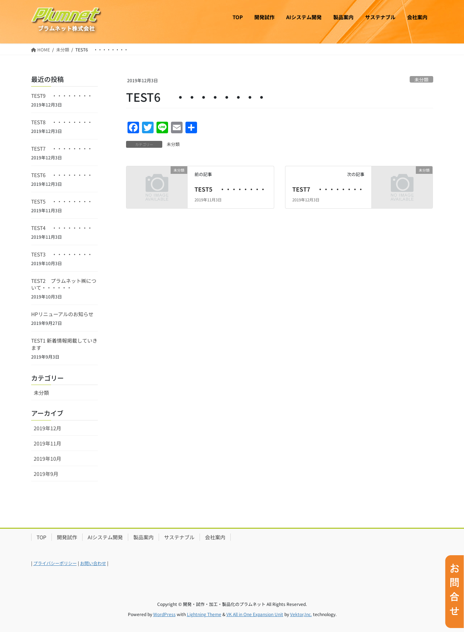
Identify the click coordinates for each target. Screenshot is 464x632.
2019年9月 (46, 473)
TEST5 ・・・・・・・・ (230, 189)
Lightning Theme (204, 614)
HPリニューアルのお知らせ (62, 314)
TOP (41, 537)
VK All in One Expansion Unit (254, 614)
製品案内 (143, 537)
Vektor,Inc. (301, 614)
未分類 (421, 79)
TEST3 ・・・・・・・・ (61, 254)
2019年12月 (47, 428)
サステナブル (179, 537)
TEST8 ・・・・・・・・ (61, 122)
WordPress (164, 614)
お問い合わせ (93, 563)
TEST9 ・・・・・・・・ (61, 95)
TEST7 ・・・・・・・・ (328, 189)
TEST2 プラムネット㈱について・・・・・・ (63, 284)
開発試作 (67, 537)
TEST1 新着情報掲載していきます (64, 344)
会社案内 (215, 537)
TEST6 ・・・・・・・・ (61, 175)
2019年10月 (47, 458)
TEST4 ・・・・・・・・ (61, 227)
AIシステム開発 (105, 537)
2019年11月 (47, 443)
